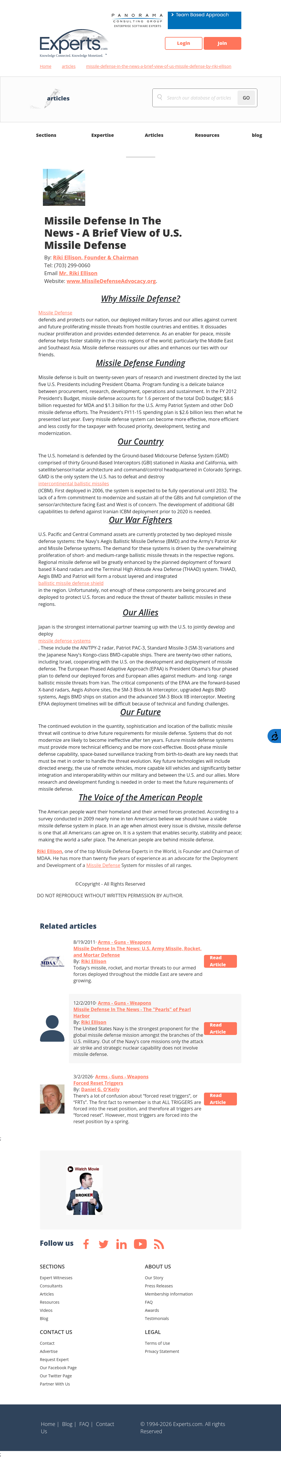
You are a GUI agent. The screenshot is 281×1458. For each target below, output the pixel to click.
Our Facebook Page (58, 1367)
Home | (50, 1423)
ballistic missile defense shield (71, 583)
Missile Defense (55, 312)
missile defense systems (65, 641)
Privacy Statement (162, 1351)
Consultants (51, 1286)
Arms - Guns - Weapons (124, 942)
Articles (154, 135)
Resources (207, 135)
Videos (46, 1310)
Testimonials (157, 1318)
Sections (46, 135)
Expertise (102, 135)
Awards (152, 1310)
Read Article (218, 961)
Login (183, 43)
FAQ (149, 1302)
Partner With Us (55, 1384)
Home (46, 66)
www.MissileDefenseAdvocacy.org (111, 280)
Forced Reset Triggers (98, 1083)
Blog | (69, 1423)
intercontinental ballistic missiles (74, 483)
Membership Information (169, 1294)
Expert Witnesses (56, 1277)
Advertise (49, 1351)
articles (69, 66)
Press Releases (159, 1286)
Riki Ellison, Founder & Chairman (96, 257)
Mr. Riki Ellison (78, 273)
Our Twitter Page (56, 1376)
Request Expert (54, 1359)
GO (246, 98)
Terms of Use (157, 1343)
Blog (44, 1318)
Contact (47, 1343)
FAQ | (86, 1423)
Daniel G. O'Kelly (100, 1089)
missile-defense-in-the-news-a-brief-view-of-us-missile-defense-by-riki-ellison (158, 66)
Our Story (154, 1277)
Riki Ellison (49, 851)
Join (222, 43)
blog (257, 135)
